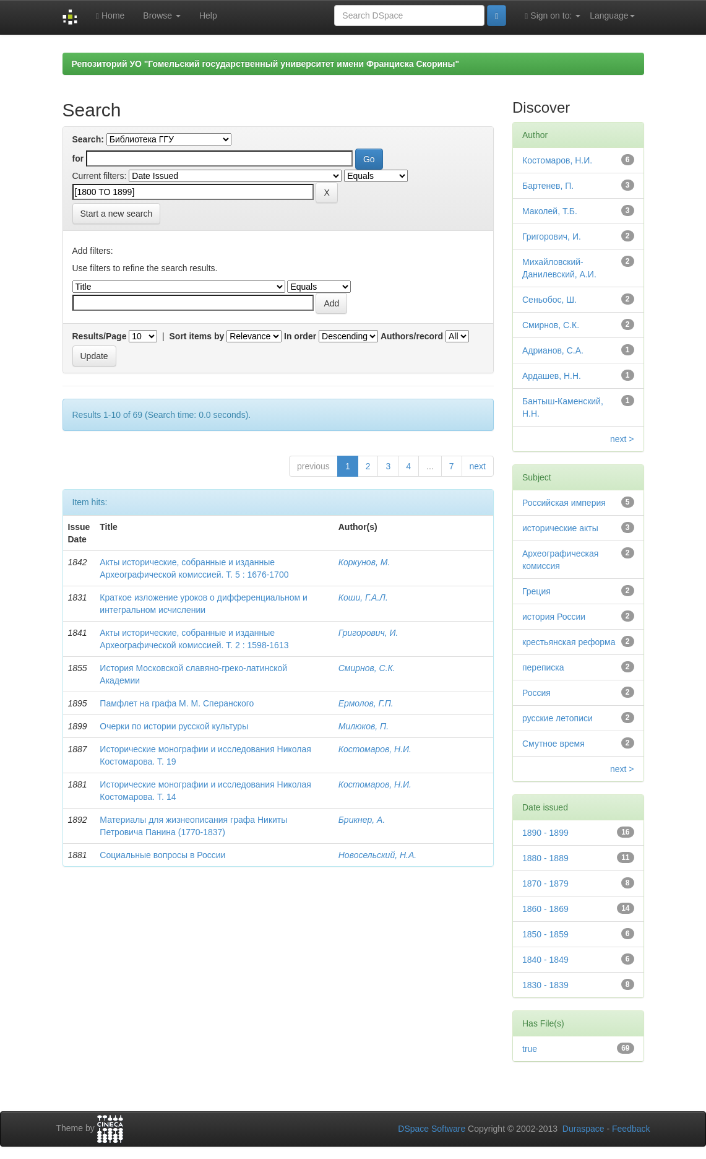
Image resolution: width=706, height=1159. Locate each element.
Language (612, 15)
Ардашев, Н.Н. (551, 376)
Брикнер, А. (361, 820)
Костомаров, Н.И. (374, 749)
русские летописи (557, 718)
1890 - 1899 (545, 833)
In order (300, 336)
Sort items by (197, 336)
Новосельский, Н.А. (377, 855)
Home (110, 16)
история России (553, 617)
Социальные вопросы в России (162, 855)
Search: (88, 139)
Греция (536, 591)
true (529, 1049)
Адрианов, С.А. (552, 350)
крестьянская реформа (568, 642)
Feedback (631, 1129)
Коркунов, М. (364, 562)
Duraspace (583, 1129)
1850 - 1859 (545, 934)
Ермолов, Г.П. (366, 703)
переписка (543, 667)
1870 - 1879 (545, 883)
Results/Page (99, 336)
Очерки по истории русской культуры (174, 726)
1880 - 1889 (545, 858)
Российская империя (564, 503)
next (478, 466)
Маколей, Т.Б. (549, 211)
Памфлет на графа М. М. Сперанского (177, 703)
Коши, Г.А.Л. (363, 597)
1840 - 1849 (545, 960)
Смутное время (553, 744)
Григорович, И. (368, 633)
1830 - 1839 (545, 985)
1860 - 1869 (545, 909)
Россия (536, 693)
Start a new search (116, 214)
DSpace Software (431, 1129)
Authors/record (412, 336)
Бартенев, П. (548, 186)
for (78, 158)
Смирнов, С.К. (366, 668)
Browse (162, 15)
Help (208, 15)
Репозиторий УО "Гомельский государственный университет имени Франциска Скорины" (266, 64)
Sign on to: (552, 16)
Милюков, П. (363, 726)
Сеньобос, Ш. (549, 300)
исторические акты (560, 528)
